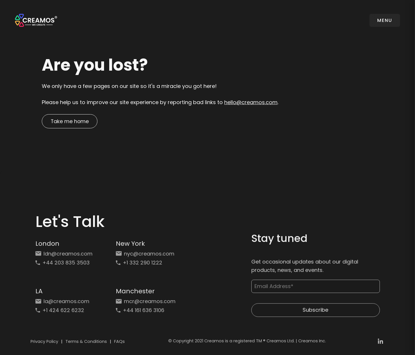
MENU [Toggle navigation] (384, 20)
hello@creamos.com (251, 102)
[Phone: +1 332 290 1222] (146, 264)
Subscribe (315, 313)
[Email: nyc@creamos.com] (146, 255)
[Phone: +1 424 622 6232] (65, 312)
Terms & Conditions (86, 342)
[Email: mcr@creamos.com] (146, 303)
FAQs (119, 342)
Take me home (70, 121)
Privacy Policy (44, 342)
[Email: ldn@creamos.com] (65, 255)
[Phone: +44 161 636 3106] (146, 312)
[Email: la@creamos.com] (65, 303)
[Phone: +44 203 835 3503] (65, 264)
